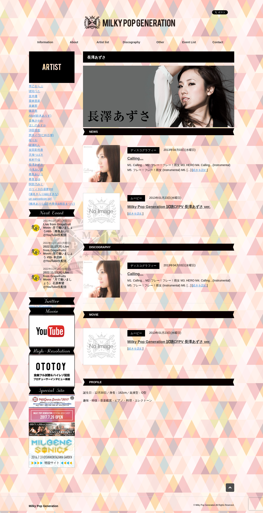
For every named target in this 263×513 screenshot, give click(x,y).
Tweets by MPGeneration (40, 306)
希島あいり (36, 174)
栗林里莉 (34, 100)
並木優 (33, 96)
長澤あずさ (36, 164)
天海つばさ (36, 154)
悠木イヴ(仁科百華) (41, 135)
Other (160, 42)
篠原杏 (33, 110)
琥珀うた (34, 91)
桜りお (33, 140)
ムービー (136, 198)
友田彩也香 (36, 149)
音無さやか (36, 120)
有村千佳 (34, 159)
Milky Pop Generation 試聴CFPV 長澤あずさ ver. (168, 207)
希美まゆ (34, 179)
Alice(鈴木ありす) (40, 115)
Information (45, 42)
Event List (189, 42)
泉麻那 (33, 105)
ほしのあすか (37, 125)
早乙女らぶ (36, 86)
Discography (131, 42)
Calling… (135, 158)
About (74, 42)
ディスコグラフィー (143, 150)
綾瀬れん (34, 145)
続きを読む (200, 170)
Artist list (103, 42)
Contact (217, 42)
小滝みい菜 (36, 169)
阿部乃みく (36, 184)
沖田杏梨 (34, 130)
